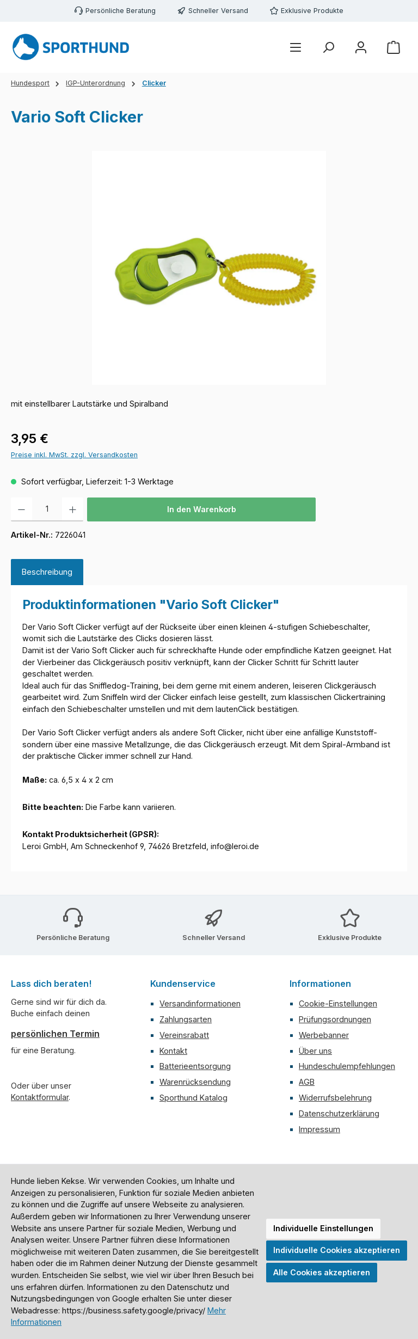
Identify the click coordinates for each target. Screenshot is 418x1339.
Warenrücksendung (195, 1081)
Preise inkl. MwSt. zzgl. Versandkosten (74, 455)
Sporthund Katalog (193, 1097)
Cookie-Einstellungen (338, 1003)
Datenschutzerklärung (339, 1113)
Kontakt (173, 1050)
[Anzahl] (47, 509)
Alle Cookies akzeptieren (321, 1272)
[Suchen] (328, 47)
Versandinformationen (200, 1003)
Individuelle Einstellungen (323, 1228)
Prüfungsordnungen (335, 1019)
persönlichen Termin (55, 1033)
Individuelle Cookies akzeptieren (336, 1250)
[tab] (47, 572)
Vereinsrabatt (184, 1035)
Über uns (315, 1050)
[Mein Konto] (360, 47)
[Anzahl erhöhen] (72, 509)
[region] (209, 268)
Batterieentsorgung (195, 1066)
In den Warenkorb (201, 509)
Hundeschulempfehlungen (347, 1066)
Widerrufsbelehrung (335, 1097)
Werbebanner (324, 1035)
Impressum (319, 1129)
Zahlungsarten (185, 1019)
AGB (307, 1081)
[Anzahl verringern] (21, 509)
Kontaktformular (40, 1097)
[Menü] (295, 47)
